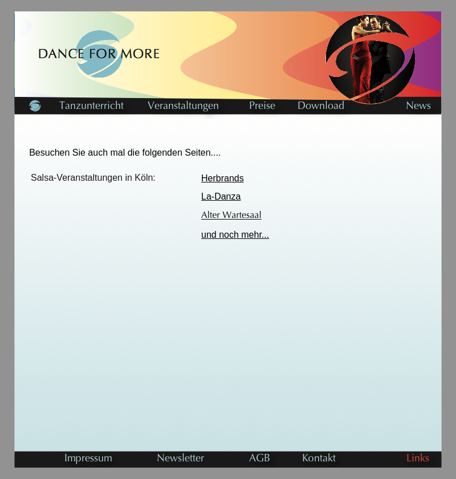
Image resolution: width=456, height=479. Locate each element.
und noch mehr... (235, 235)
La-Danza (221, 196)
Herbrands (222, 178)
